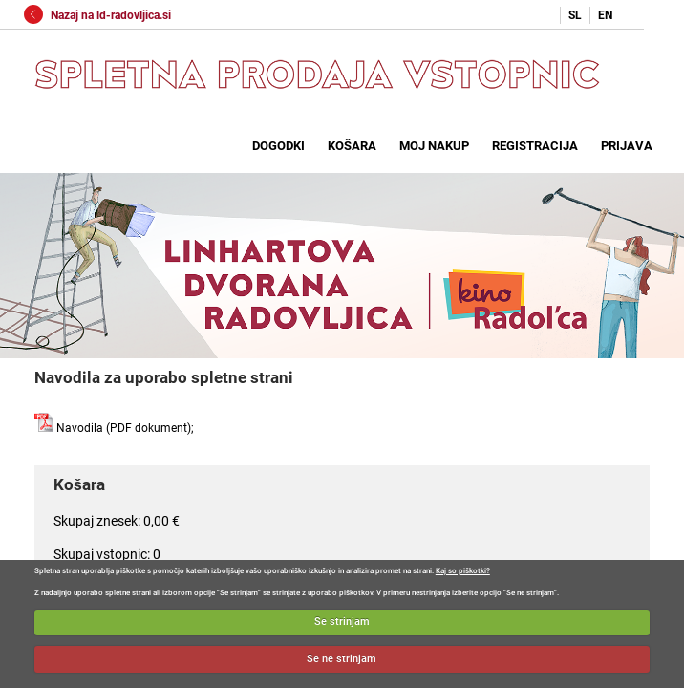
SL (575, 15)
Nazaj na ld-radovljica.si (97, 15)
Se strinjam (342, 621)
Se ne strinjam (341, 659)
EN (605, 15)
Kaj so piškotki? (463, 571)
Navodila (68, 428)
